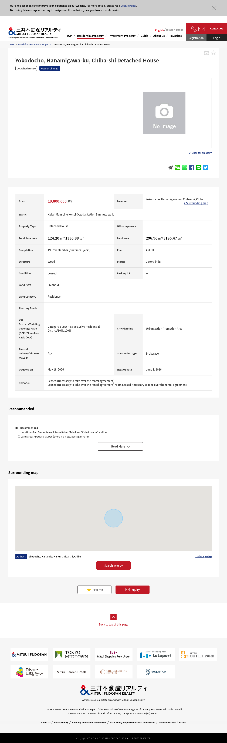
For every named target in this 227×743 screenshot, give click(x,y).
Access (182, 722)
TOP (69, 36)
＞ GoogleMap (203, 556)
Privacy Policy (61, 722)
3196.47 (170, 238)
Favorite (94, 589)
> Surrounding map (196, 203)
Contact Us (216, 28)
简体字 (169, 30)
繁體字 (179, 30)
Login (216, 38)
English (159, 30)
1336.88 (72, 238)
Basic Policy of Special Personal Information (132, 722)
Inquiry (132, 590)
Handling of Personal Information (89, 722)
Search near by (113, 565)
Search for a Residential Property (34, 44)
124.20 (54, 238)
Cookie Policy (128, 5)
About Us (45, 722)
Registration (196, 38)
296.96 (152, 238)
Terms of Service (167, 722)
